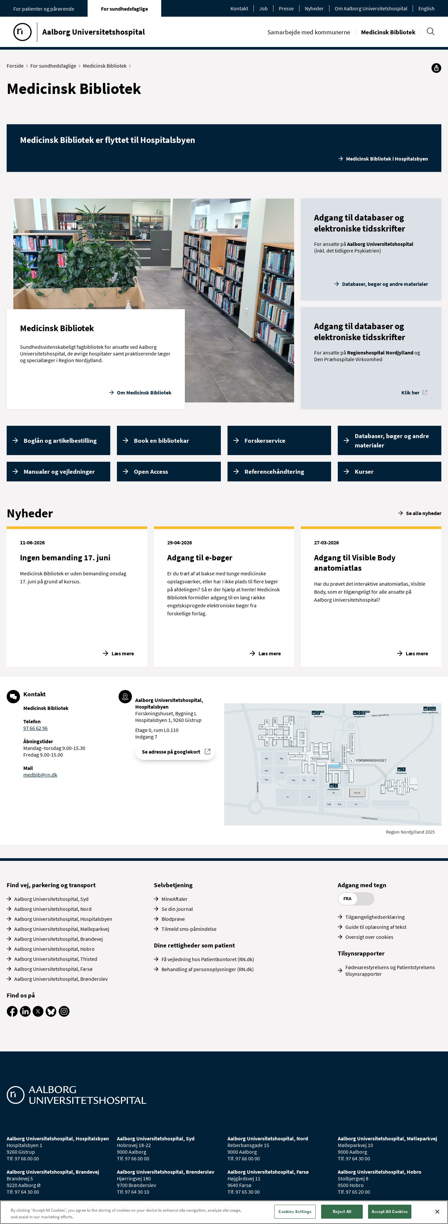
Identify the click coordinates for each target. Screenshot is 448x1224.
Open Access (151, 471)
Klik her (410, 392)
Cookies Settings (294, 1211)
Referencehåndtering (274, 471)
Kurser (364, 471)
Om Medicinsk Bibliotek (144, 392)
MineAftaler (175, 899)
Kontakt (239, 8)
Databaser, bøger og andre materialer (385, 284)
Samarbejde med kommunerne (308, 32)
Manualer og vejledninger (59, 471)
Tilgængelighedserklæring (375, 917)
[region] (224, 1212)
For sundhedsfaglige (124, 8)
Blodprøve (173, 919)
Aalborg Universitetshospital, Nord (53, 909)
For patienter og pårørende (43, 8)
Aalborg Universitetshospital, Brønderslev (61, 978)
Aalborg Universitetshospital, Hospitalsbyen (63, 919)
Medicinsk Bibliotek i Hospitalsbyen (387, 158)
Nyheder (314, 8)
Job (263, 8)
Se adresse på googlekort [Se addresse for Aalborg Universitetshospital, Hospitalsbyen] (171, 751)
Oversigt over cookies (369, 936)
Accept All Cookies (389, 1211)
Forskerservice (264, 440)
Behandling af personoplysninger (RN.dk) (208, 969)
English (426, 8)
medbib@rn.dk (40, 774)
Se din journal (177, 909)
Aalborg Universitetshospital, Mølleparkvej (61, 928)
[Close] (437, 1211)
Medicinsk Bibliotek (388, 32)
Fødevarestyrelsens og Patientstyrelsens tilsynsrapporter (390, 970)
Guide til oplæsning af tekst (375, 926)
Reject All (342, 1211)
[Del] (436, 68)
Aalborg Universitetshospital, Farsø (53, 968)
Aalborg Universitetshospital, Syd (51, 899)
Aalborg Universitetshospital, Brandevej (58, 938)
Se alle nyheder (423, 513)
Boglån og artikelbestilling (60, 440)
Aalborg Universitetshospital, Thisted (55, 958)
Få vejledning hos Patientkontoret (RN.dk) (208, 959)
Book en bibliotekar (161, 440)
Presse (286, 8)
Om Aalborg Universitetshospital (371, 8)
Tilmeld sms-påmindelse (189, 928)
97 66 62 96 (35, 728)
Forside (17, 65)
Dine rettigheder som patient (194, 945)
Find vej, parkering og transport (51, 885)
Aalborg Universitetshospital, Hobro (54, 948)
